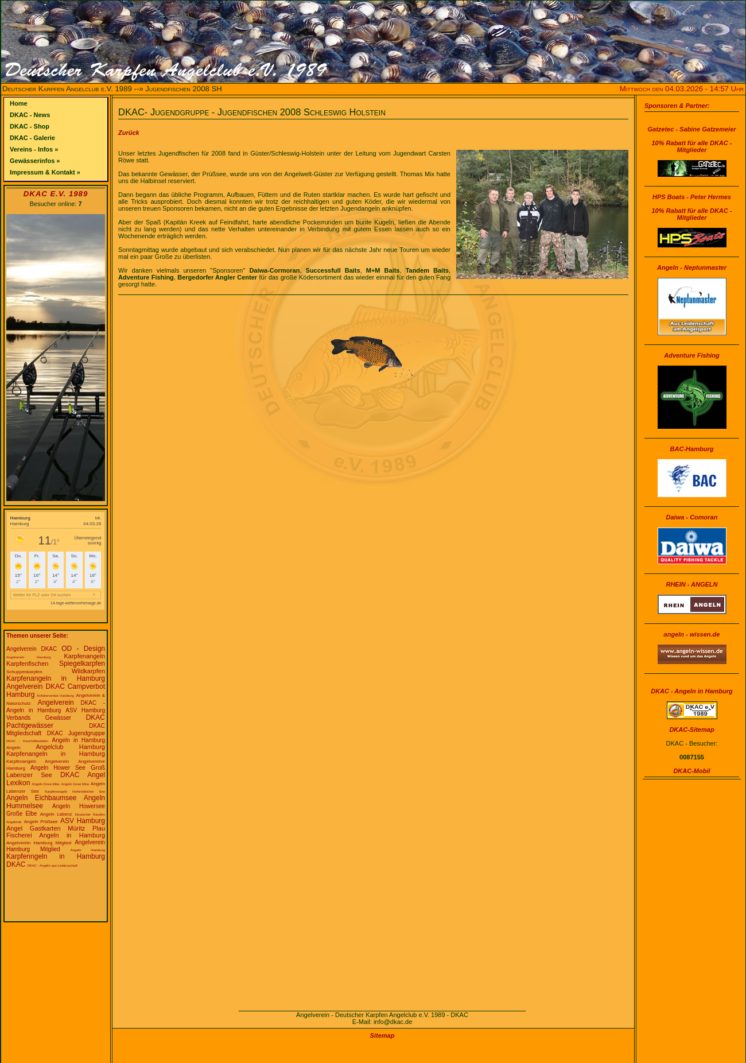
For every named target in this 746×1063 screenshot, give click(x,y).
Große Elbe (21, 813)
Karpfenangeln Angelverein (37, 761)
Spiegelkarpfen (82, 663)
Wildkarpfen (88, 671)
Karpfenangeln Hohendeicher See (75, 791)
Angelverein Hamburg (28, 657)
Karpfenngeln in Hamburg (55, 856)
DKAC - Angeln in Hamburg (692, 691)
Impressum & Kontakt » (45, 172)
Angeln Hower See (58, 768)
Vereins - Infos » (34, 149)
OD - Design (83, 649)
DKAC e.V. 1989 (56, 193)
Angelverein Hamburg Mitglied (38, 842)
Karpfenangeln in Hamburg (55, 678)
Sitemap (382, 1035)
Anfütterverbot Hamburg (55, 695)
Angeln (13, 747)
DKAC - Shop (29, 126)
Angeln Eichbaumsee (41, 798)
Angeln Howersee (78, 806)
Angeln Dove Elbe (45, 784)
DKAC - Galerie (32, 137)
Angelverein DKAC (31, 649)
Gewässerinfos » (35, 160)
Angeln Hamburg (88, 850)
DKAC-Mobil (691, 770)
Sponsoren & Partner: (677, 105)
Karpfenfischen (27, 663)
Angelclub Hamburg (70, 746)
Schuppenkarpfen (24, 671)
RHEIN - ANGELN (691, 584)
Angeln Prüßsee (41, 821)
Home (19, 103)
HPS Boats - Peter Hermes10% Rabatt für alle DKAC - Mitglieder (692, 207)
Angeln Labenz (56, 814)
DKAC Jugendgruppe (76, 733)
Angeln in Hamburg (78, 740)
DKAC (15, 864)
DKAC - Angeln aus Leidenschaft (52, 865)
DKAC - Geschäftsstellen (27, 741)
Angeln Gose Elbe (75, 784)
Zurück (128, 132)
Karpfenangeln (84, 656)
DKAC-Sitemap (691, 729)
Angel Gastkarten (33, 828)
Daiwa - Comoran (692, 517)
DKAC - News (30, 114)
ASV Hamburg (82, 821)
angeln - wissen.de (692, 634)
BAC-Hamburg (692, 448)
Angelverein (55, 703)
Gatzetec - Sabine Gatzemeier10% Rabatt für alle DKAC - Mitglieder (691, 139)
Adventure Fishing (692, 355)
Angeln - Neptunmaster (691, 267)
